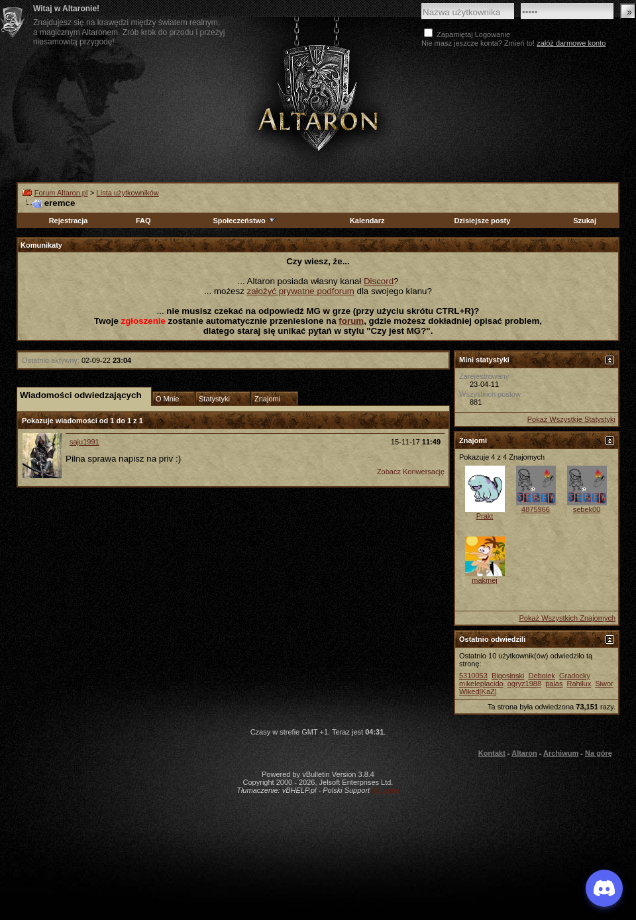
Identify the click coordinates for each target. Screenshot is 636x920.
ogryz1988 (524, 684)
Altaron (524, 753)
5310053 (473, 676)
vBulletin (385, 790)
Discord (379, 281)
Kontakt (491, 753)
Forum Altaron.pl (61, 193)
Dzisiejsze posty (482, 221)
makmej (485, 580)
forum (351, 321)
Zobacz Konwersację (411, 472)
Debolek (541, 676)
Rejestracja (68, 221)
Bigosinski (508, 676)
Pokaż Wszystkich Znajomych (567, 618)
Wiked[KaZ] (478, 691)
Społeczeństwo (244, 221)
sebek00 (587, 509)
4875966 (535, 509)
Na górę (598, 753)
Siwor (604, 684)
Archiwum (560, 753)
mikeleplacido (481, 684)
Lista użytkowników (128, 193)
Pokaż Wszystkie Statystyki (571, 419)
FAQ (143, 221)
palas (553, 684)
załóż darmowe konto (571, 43)
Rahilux (579, 684)
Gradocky (574, 676)
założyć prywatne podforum (300, 291)
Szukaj (584, 221)
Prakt (485, 516)
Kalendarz (367, 221)
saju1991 (84, 442)
